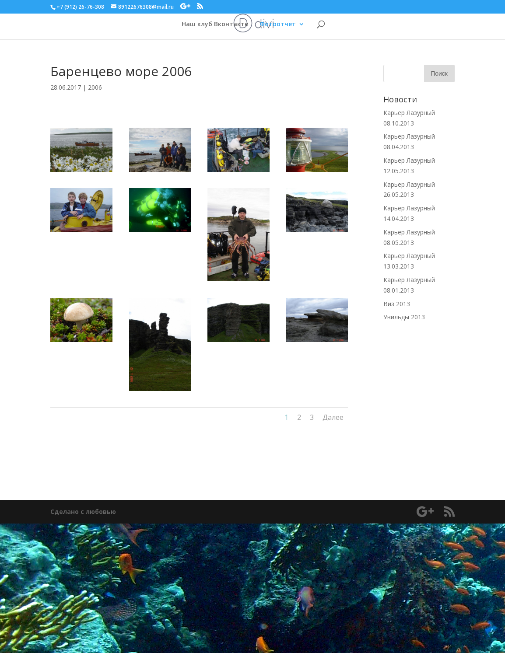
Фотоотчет (278, 24)
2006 (95, 87)
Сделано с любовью (83, 511)
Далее (333, 417)
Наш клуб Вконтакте (215, 24)
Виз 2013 (396, 304)
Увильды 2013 (404, 317)
